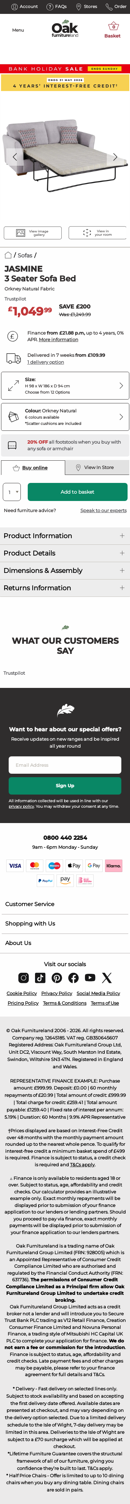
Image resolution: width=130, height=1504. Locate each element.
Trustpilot (15, 299)
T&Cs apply (82, 1164)
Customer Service (29, 904)
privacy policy (21, 806)
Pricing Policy (23, 1003)
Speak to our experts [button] (103, 510)
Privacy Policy (56, 993)
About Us (18, 943)
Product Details (29, 553)
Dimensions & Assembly (42, 571)
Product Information (37, 536)
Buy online (30, 468)
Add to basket (77, 492)
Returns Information (37, 588)
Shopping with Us (30, 923)
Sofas (25, 255)
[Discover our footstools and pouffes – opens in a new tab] (75, 445)
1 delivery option (45, 362)
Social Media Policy (98, 993)
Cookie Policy (22, 993)
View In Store (94, 467)
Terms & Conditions (64, 1003)
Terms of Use (105, 1003)
